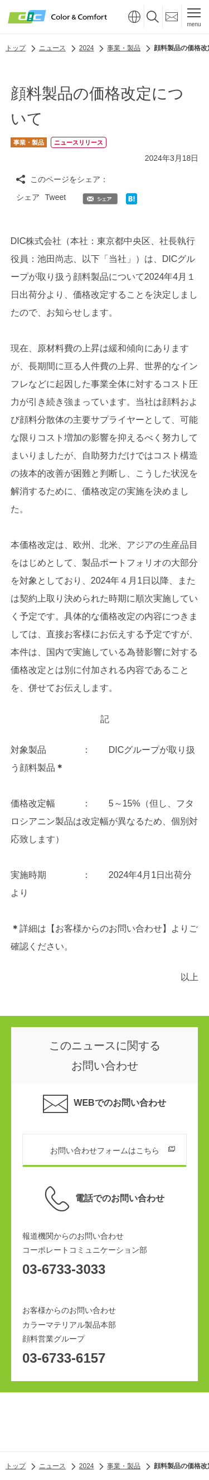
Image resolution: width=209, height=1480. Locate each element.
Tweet (55, 197)
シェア (28, 197)
